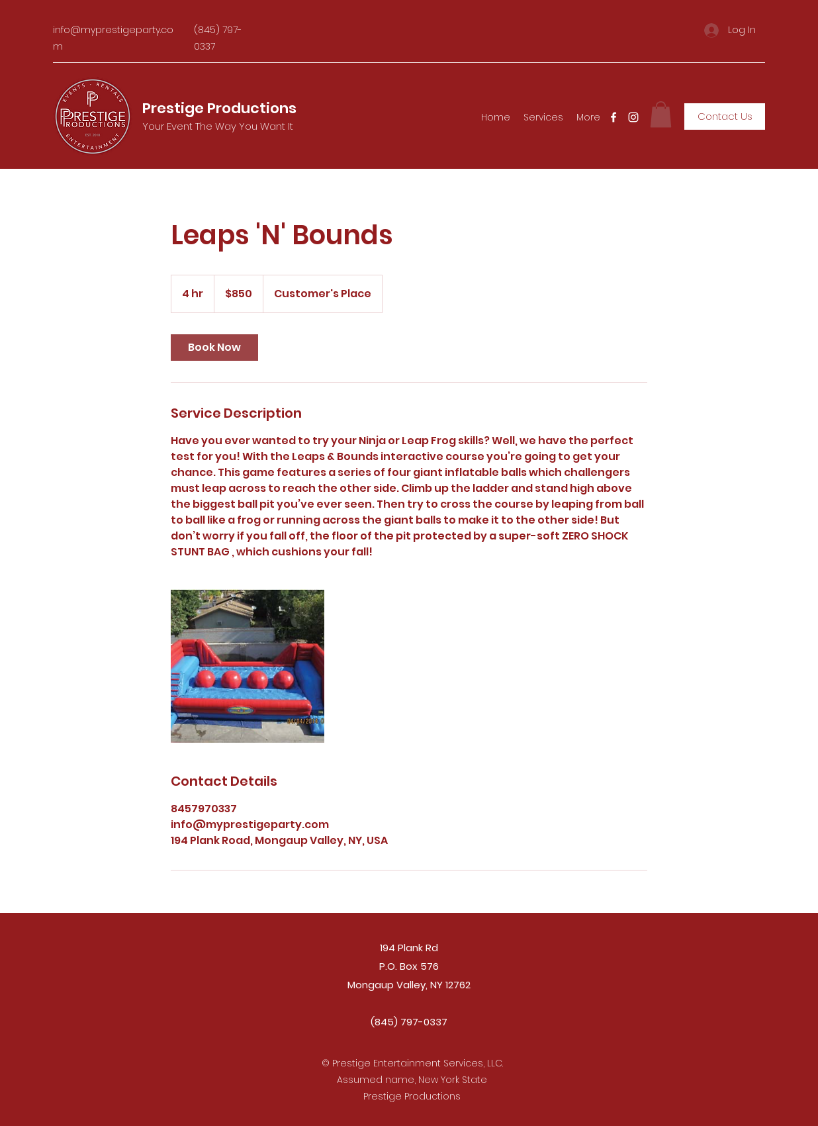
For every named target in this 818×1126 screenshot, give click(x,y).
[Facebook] (613, 117)
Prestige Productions (219, 108)
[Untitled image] (247, 666)
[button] (661, 114)
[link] (214, 347)
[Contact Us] (724, 116)
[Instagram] (633, 117)
